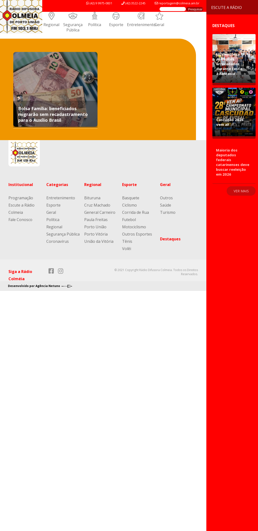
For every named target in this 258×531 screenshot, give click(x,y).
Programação (20, 198)
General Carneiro (99, 212)
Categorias (57, 184)
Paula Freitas (96, 219)
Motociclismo (134, 227)
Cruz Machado (97, 205)
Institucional (20, 184)
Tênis (127, 241)
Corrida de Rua (135, 212)
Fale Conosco (20, 219)
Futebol (129, 219)
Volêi (126, 248)
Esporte (116, 24)
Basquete (130, 198)
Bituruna (92, 198)
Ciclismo (129, 205)
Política (94, 24)
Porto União (95, 227)
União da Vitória (98, 241)
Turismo (167, 212)
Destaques (170, 239)
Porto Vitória (96, 234)
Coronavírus (57, 241)
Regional (51, 24)
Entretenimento (141, 24)
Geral (159, 24)
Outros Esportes (137, 234)
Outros (166, 198)
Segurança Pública (73, 27)
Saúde (165, 205)
